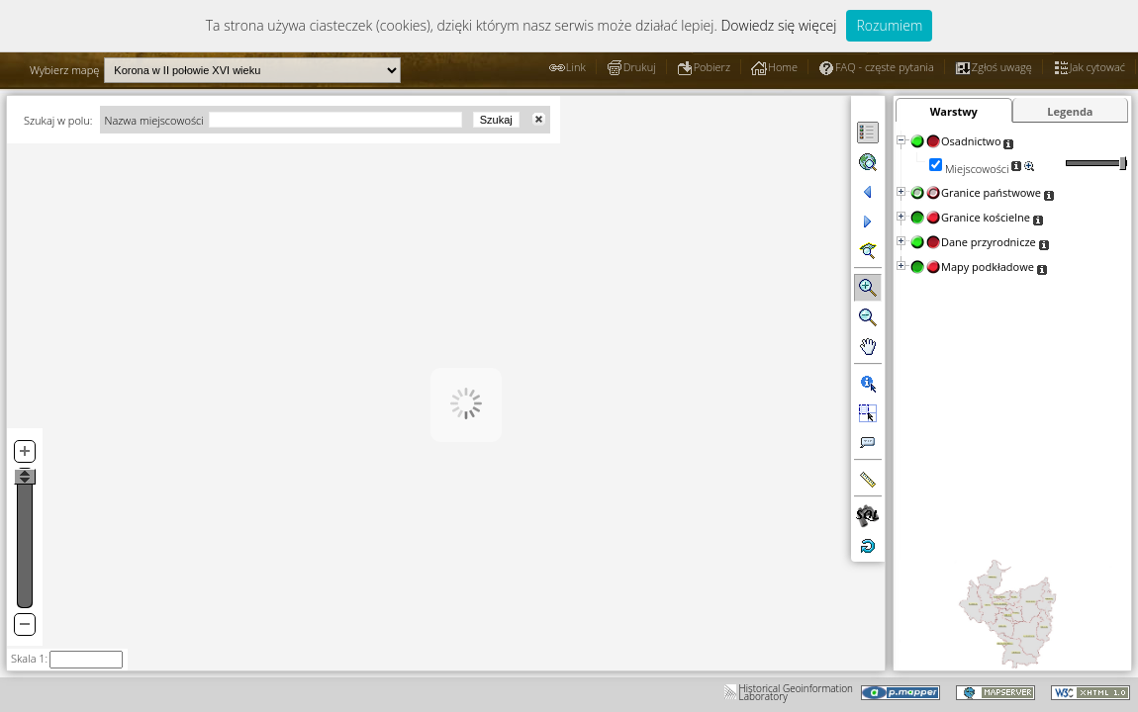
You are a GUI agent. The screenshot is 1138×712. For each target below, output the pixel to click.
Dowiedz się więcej (778, 25)
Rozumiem (889, 25)
